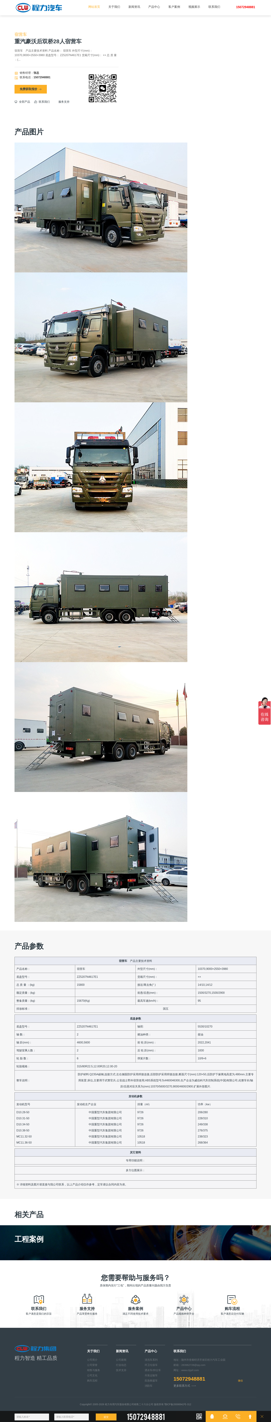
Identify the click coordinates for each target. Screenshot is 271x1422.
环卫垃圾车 (151, 1364)
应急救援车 (151, 1380)
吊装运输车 (151, 1375)
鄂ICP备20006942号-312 (177, 1404)
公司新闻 (121, 1359)
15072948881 (189, 1378)
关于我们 (114, 6)
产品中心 (154, 6)
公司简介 (92, 1359)
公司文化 (92, 1375)
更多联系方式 (185, 1385)
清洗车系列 (151, 1359)
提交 (106, 1417)
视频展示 (194, 6)
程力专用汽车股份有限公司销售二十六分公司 (129, 1404)
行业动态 (121, 1364)
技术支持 (121, 1370)
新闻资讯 (134, 6)
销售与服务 (93, 1370)
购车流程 (92, 1380)
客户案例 (174, 6)
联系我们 (214, 6)
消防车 (148, 1385)
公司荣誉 (92, 1364)
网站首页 (94, 6)
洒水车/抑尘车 (153, 1370)
